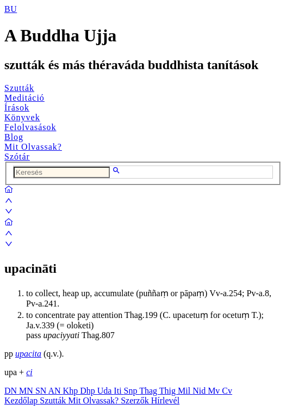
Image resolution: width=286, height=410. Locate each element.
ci (29, 372)
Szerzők (136, 400)
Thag (149, 390)
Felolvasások (30, 127)
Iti (118, 390)
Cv (227, 390)
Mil (185, 390)
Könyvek (22, 117)
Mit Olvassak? (33, 146)
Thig (168, 390)
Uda (105, 390)
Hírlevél (165, 400)
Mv (215, 390)
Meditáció (24, 97)
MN (27, 390)
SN (41, 390)
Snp (132, 390)
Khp (71, 390)
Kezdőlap (22, 400)
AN (55, 390)
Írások (16, 107)
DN (11, 390)
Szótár (17, 156)
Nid (200, 390)
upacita (28, 353)
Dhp (88, 390)
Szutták (19, 88)
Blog (13, 137)
